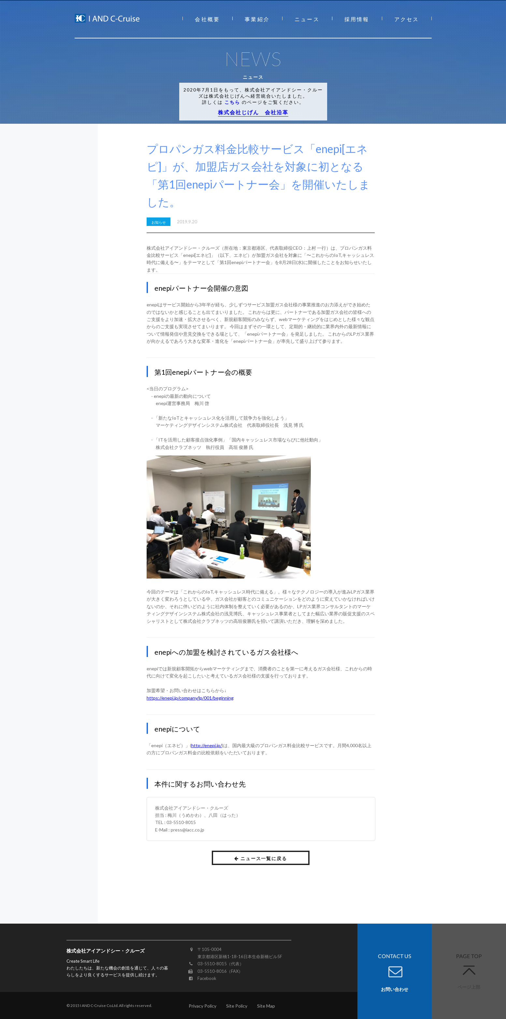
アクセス (406, 19)
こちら (232, 102)
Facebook (206, 978)
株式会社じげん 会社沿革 (253, 112)
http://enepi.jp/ (206, 745)
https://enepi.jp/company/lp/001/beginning (190, 698)
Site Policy (236, 1006)
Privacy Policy (202, 1006)
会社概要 (207, 19)
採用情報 (356, 19)
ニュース (307, 19)
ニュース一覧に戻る (260, 858)
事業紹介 (257, 19)
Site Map (266, 1006)
